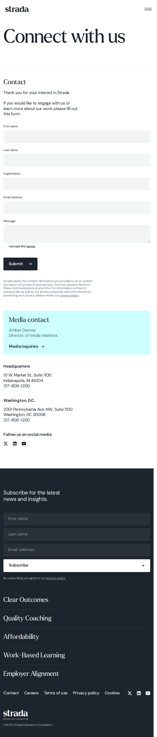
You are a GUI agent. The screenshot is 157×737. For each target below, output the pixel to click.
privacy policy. (56, 578)
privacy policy (69, 295)
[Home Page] (17, 9)
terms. (30, 246)
